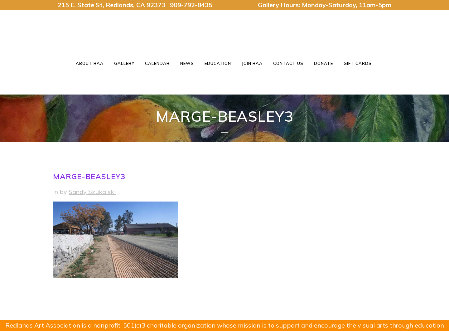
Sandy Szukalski (92, 192)
